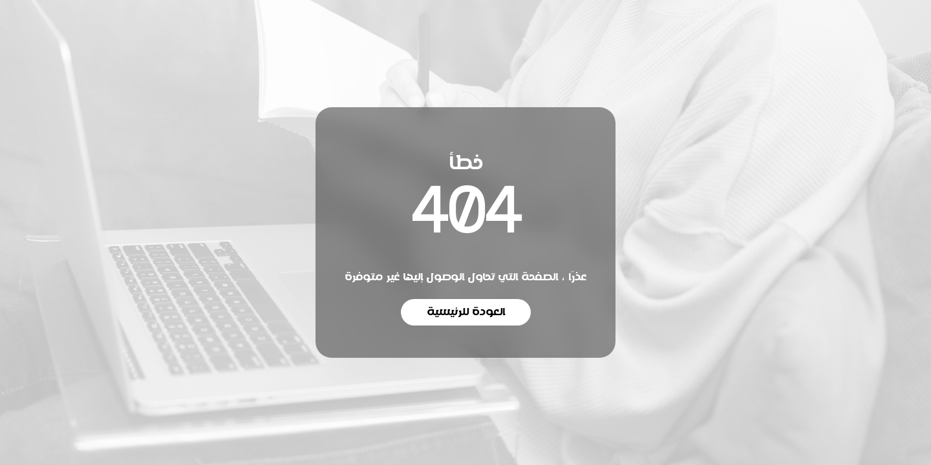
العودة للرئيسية (466, 312)
